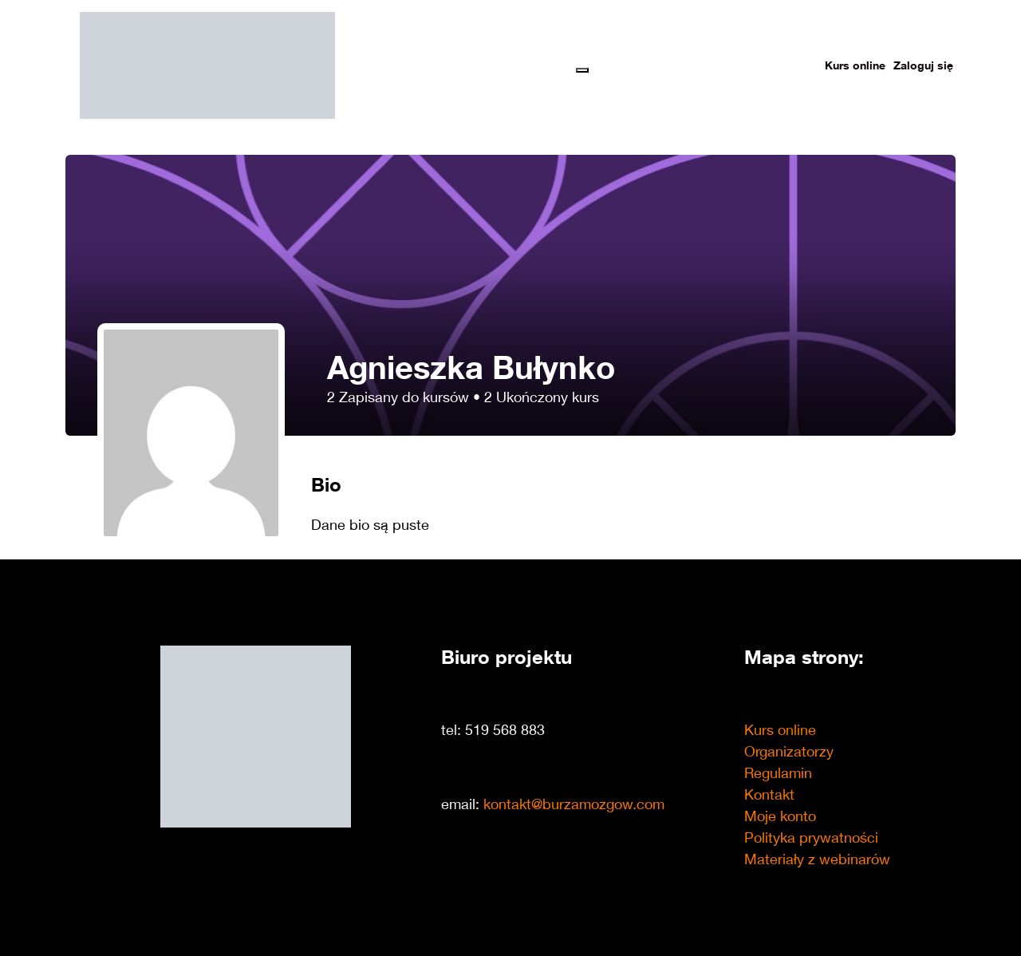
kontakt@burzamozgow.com (573, 803)
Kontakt (769, 794)
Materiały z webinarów (817, 858)
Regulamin (778, 772)
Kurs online (855, 65)
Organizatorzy (789, 751)
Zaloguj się (923, 65)
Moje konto (780, 815)
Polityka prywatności (811, 837)
